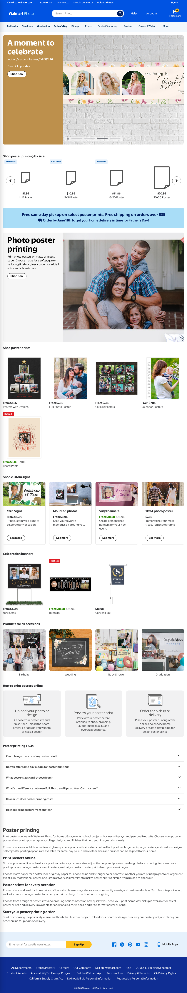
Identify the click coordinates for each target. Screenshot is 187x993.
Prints (88, 26)
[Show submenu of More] (170, 26)
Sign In (174, 2)
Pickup (75, 26)
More (165, 26)
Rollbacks (12, 26)
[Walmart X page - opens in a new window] (122, 944)
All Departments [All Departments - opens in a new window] (21, 968)
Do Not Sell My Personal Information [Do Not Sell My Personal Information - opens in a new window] (89, 978)
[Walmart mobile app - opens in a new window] (167, 944)
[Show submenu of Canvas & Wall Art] (158, 26)
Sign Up (79, 944)
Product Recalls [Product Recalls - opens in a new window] (16, 973)
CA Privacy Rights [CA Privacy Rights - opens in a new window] (165, 973)
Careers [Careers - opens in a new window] (64, 968)
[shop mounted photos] (70, 513)
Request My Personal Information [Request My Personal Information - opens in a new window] (137, 978)
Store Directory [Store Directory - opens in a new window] (45, 968)
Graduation (43, 26)
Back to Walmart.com (19, 2)
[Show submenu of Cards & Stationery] (119, 26)
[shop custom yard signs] (24, 513)
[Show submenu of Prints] (93, 26)
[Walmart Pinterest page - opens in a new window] (130, 944)
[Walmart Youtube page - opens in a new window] (138, 944)
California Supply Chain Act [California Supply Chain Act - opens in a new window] (46, 978)
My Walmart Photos (83, 2)
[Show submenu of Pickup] (80, 26)
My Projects (62, 2)
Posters (128, 26)
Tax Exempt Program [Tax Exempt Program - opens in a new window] (59, 973)
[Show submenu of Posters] (134, 26)
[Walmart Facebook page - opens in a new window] (114, 944)
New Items (27, 26)
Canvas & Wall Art (147, 26)
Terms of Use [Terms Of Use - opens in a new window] (115, 973)
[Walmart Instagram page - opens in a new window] (146, 944)
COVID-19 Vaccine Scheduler (153, 968)
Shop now (17, 74)
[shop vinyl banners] (116, 513)
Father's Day (60, 26)
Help (134, 13)
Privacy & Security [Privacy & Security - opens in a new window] (138, 973)
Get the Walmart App (89, 973)
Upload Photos (105, 2)
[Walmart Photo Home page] (26, 13)
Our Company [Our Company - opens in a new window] (82, 968)
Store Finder (46, 2)
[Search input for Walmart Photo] (84, 13)
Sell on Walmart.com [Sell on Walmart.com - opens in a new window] (108, 968)
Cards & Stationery (108, 26)
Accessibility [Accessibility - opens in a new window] (38, 973)
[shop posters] (163, 513)
